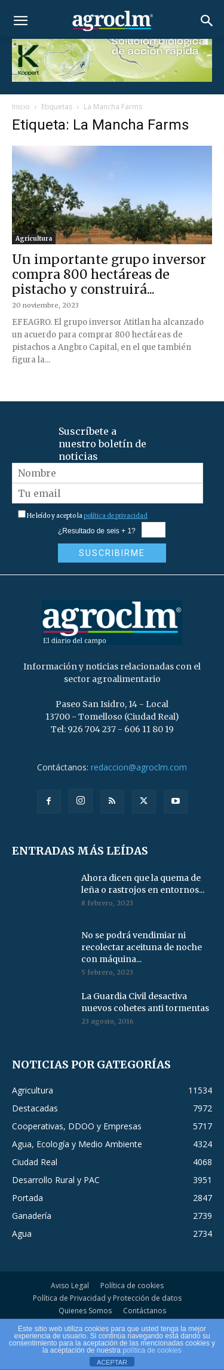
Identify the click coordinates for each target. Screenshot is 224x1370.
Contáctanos (144, 1311)
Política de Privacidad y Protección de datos (107, 1298)
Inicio (21, 107)
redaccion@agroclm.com (139, 767)
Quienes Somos (85, 1311)
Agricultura (34, 238)
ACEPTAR (112, 1362)
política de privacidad (116, 516)
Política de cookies (132, 1285)
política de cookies (152, 1350)
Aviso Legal (70, 1285)
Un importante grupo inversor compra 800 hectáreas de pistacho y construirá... (109, 274)
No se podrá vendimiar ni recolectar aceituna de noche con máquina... (141, 947)
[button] (20, 21)
